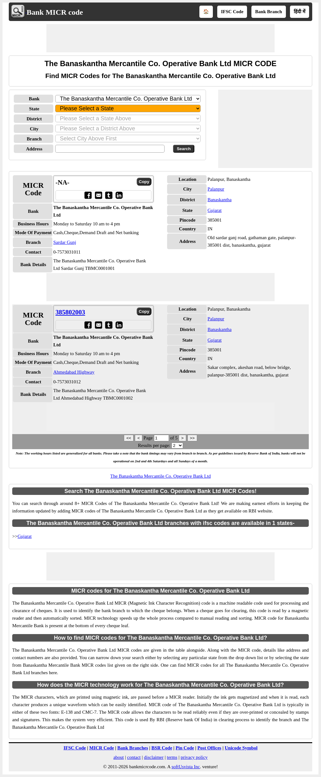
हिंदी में (299, 11)
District (34, 118)
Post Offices (209, 747)
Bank (34, 98)
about (118, 757)
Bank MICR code (55, 12)
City (34, 128)
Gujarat (215, 210)
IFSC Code (232, 11)
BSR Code (161, 747)
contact (133, 757)
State (34, 108)
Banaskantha (220, 199)
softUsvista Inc (185, 766)
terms (172, 757)
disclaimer (153, 757)
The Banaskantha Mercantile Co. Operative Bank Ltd (160, 476)
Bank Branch (268, 11)
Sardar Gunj (64, 242)
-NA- (62, 182)
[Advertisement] (160, 38)
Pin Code (185, 747)
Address (34, 148)
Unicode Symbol (241, 747)
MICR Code (101, 747)
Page (149, 437)
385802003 (70, 312)
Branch (34, 138)
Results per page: (154, 445)
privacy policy (194, 757)
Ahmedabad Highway (73, 372)
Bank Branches (132, 747)
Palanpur (216, 189)
